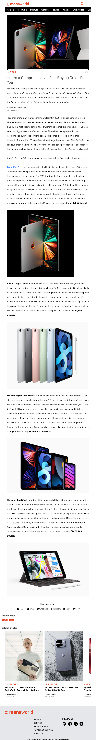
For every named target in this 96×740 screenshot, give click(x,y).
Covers (56, 10)
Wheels (66, 10)
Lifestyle (34, 10)
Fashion (10, 10)
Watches (45, 10)
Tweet (30, 609)
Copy (76, 609)
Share (20, 609)
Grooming (22, 10)
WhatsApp (42, 609)
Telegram (55, 609)
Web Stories (78, 10)
